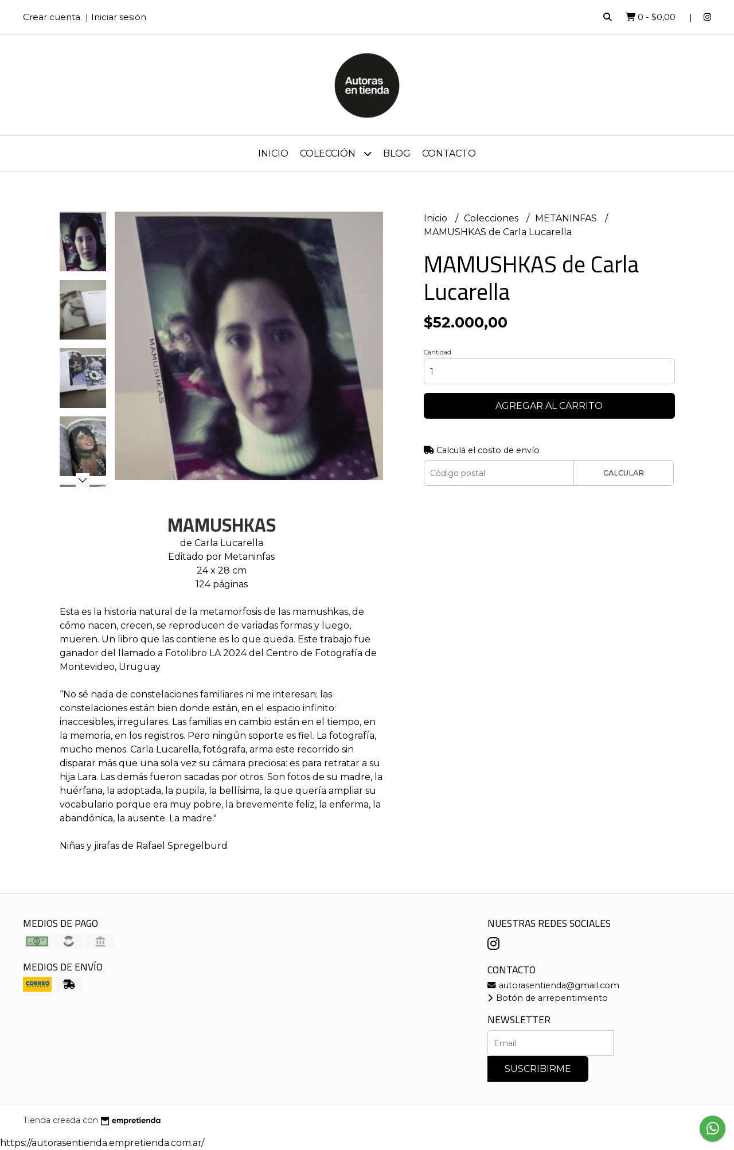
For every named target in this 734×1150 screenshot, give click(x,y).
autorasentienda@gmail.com (553, 985)
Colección (336, 153)
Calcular (623, 473)
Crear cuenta (51, 16)
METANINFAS (567, 218)
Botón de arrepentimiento (547, 998)
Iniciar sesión (118, 16)
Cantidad (437, 352)
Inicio (273, 153)
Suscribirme (538, 1068)
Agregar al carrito (549, 405)
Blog (397, 153)
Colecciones (492, 218)
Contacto (449, 153)
